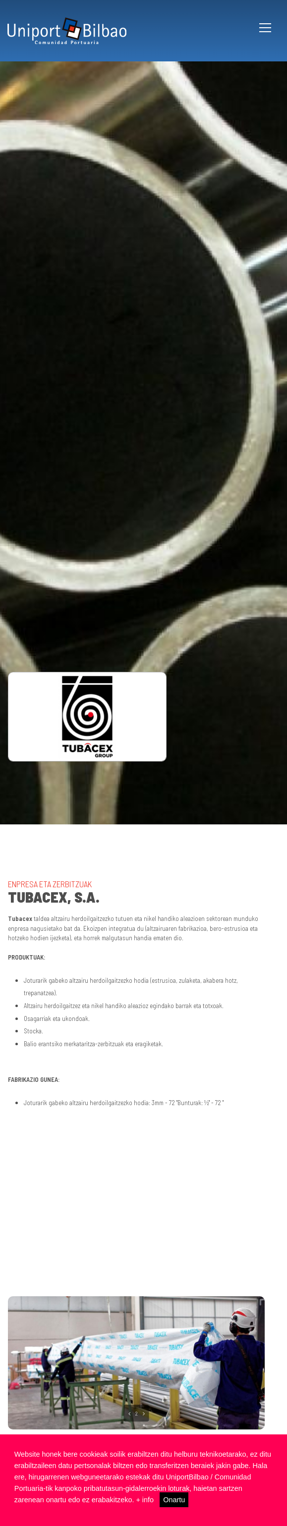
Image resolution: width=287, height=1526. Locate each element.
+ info (145, 1500)
